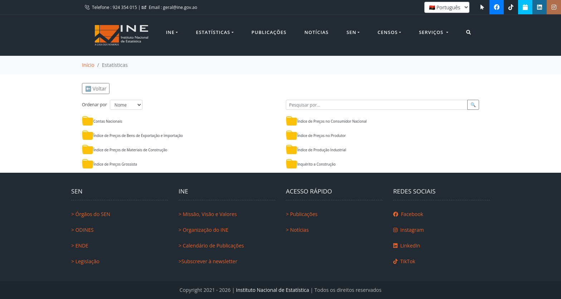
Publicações (269, 32)
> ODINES (82, 229)
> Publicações (301, 214)
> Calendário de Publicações (211, 245)
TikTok (404, 261)
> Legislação (85, 261)
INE (170, 32)
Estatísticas (213, 32)
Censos (387, 32)
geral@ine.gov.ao (180, 7)
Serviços (432, 32)
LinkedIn (406, 245)
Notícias (316, 32)
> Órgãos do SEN (90, 214)
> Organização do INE (204, 229)
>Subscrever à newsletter (208, 261)
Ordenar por (94, 105)
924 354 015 (125, 7)
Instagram (408, 229)
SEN (351, 32)
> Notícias (297, 229)
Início (88, 65)
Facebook (408, 214)
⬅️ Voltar (95, 88)
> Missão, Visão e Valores (208, 214)
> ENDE (79, 245)
